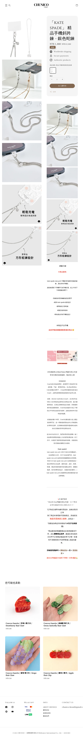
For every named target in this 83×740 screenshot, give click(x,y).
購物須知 (46, 710)
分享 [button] (53, 92)
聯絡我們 (46, 716)
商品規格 (61, 65)
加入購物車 (62, 86)
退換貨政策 (47, 713)
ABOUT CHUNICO (50, 707)
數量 (51, 76)
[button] (6, 5)
